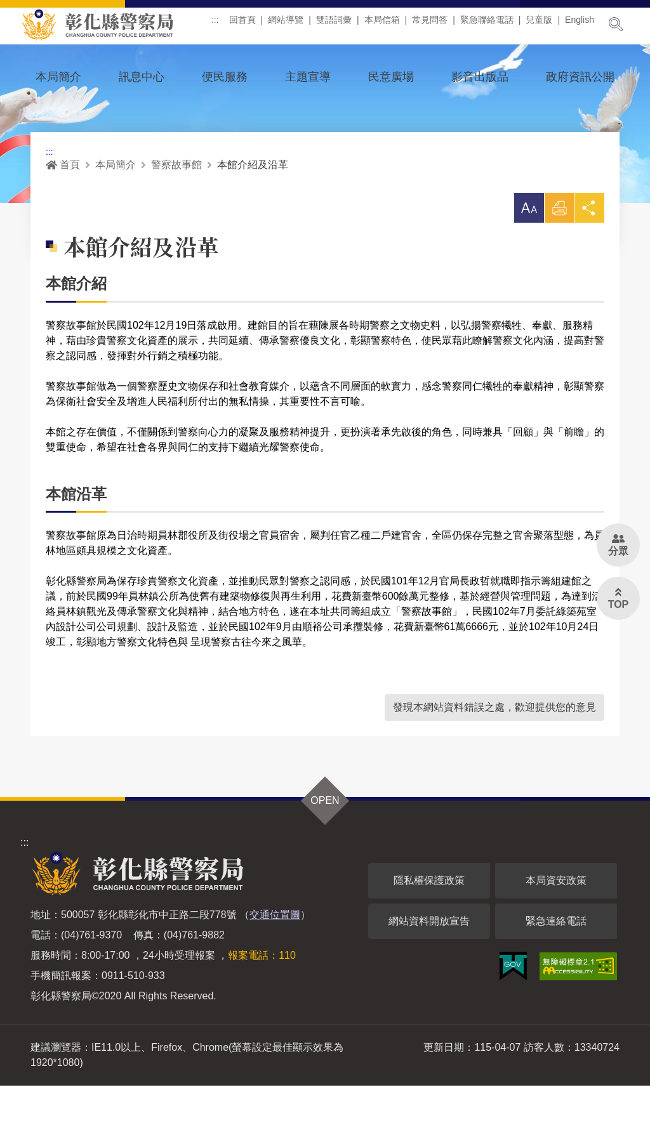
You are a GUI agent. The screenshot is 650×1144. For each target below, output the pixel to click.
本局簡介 (58, 76)
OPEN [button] (324, 858)
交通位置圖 (274, 973)
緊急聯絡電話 (491, 25)
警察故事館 (176, 221)
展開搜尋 (616, 24)
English (584, 25)
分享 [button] (589, 268)
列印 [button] (558, 268)
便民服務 (225, 76)
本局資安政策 (556, 938)
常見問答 (434, 25)
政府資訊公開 (580, 76)
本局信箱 (386, 25)
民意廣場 (391, 76)
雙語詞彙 (338, 25)
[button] (527, 265)
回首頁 (247, 25)
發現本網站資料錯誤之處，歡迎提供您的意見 (494, 765)
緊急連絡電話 (556, 979)
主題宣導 (308, 76)
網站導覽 (290, 25)
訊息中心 (141, 76)
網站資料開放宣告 (429, 979)
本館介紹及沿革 (252, 221)
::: (219, 25)
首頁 (63, 221)
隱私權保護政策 (429, 938)
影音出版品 (479, 76)
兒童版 (544, 25)
